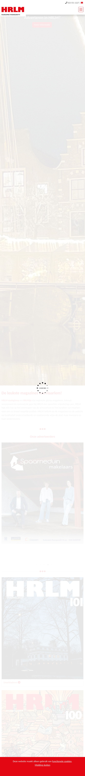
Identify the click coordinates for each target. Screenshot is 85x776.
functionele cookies (62, 761)
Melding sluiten (42, 765)
